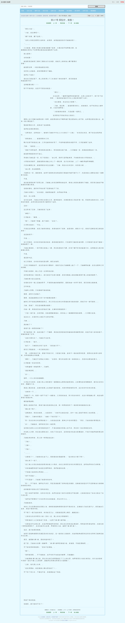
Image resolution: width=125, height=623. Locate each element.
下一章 (70, 23)
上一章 (55, 23)
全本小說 (85, 10)
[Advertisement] (92, 61)
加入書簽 (76, 23)
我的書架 (93, 10)
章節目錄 (62, 23)
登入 (113, 2)
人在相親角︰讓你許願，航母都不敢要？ (47, 15)
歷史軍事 (61, 10)
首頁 (22, 10)
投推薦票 (48, 23)
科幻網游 (69, 10)
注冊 (117, 2)
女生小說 (29, 10)
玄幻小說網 (65, 620)
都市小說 (37, 10)
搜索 (96, 6)
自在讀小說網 (5, 2)
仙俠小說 (53, 10)
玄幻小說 (45, 10)
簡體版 (122, 2)
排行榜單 (77, 10)
